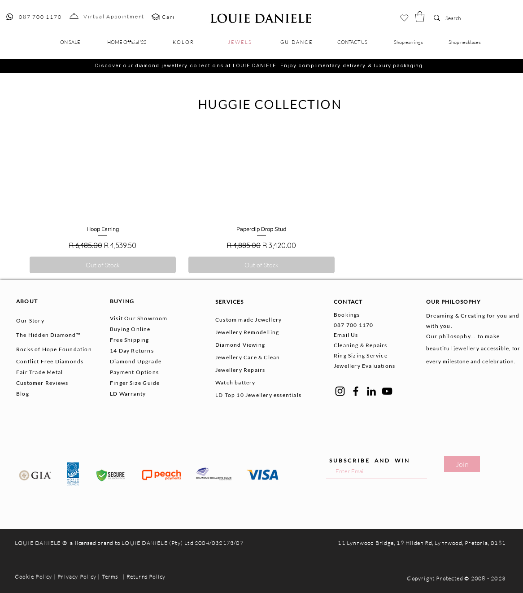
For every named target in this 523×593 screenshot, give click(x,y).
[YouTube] (387, 391)
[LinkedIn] (371, 391)
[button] (419, 16)
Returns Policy (146, 576)
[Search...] (458, 18)
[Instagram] (340, 391)
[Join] (462, 464)
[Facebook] (355, 391)
